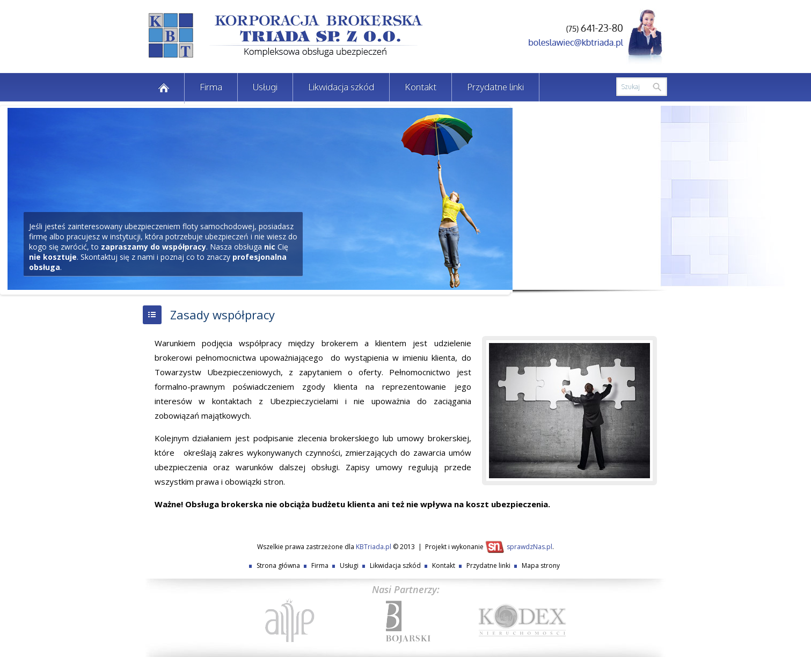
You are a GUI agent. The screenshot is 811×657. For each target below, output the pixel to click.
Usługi (265, 86)
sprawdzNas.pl (529, 546)
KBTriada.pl (373, 546)
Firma (211, 86)
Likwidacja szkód (341, 86)
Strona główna (278, 566)
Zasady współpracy (222, 314)
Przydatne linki (495, 86)
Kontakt (420, 86)
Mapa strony (541, 566)
